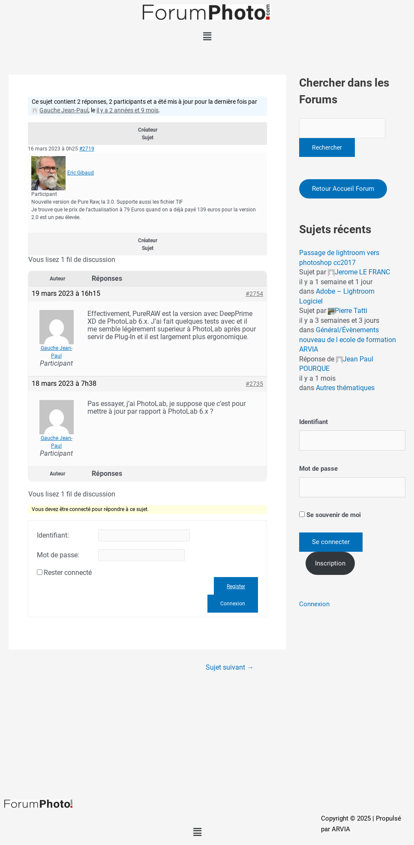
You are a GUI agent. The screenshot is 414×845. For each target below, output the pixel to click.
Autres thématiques (345, 388)
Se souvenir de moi (330, 515)
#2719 (86, 149)
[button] (207, 36)
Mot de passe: (58, 555)
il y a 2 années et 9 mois (127, 110)
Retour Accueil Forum (343, 188)
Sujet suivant (230, 667)
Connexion (232, 604)
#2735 (254, 383)
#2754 (254, 293)
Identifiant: (53, 535)
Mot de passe (318, 468)
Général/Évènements (347, 330)
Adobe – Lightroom (345, 292)
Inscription (330, 563)
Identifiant (313, 422)
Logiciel (311, 301)
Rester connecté (68, 573)
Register (236, 586)
